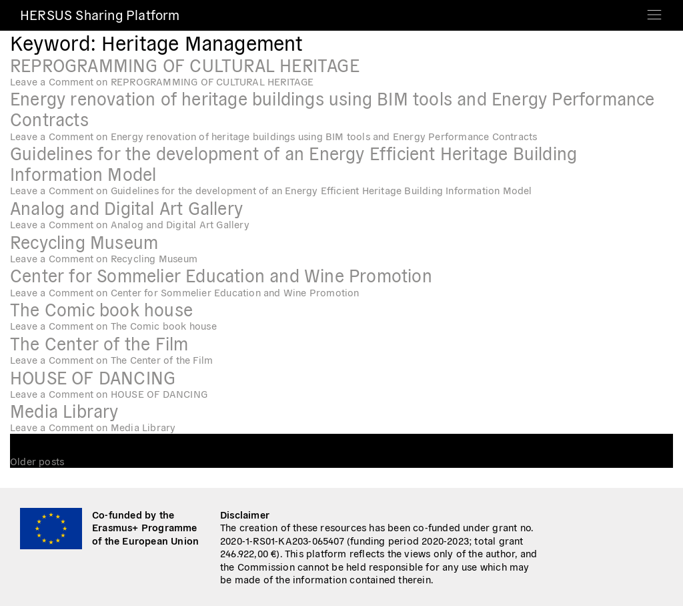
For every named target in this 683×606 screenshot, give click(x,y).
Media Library (64, 410)
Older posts (37, 460)
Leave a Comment (162, 81)
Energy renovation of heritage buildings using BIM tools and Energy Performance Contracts (332, 108)
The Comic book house (101, 309)
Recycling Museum (84, 241)
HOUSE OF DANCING (92, 377)
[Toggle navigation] (654, 10)
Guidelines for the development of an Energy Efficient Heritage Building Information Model (293, 162)
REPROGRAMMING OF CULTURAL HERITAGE (185, 64)
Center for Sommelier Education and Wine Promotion (221, 275)
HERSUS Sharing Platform (100, 14)
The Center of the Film (99, 343)
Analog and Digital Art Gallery (126, 207)
